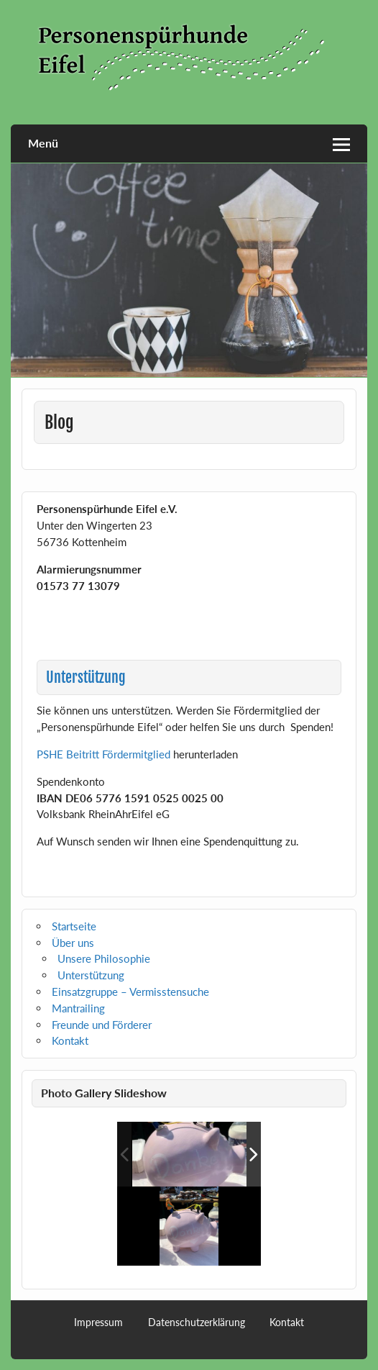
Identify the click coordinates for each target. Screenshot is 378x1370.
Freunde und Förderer (102, 1024)
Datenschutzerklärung (196, 1322)
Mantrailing (78, 1008)
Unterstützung (90, 974)
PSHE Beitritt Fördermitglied (103, 754)
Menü (43, 143)
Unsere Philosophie (103, 958)
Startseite (74, 926)
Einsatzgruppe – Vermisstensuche (130, 991)
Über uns (73, 942)
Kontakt (70, 1040)
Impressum (98, 1322)
